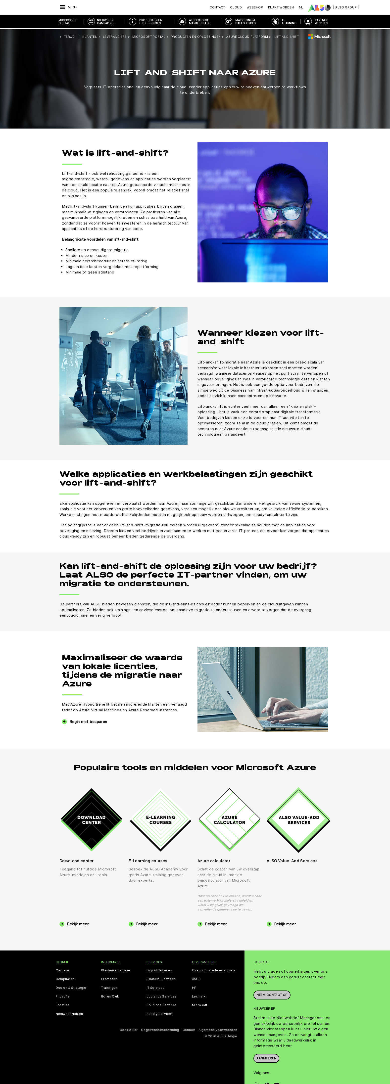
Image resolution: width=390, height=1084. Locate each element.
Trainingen (109, 987)
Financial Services (161, 978)
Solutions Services (161, 1004)
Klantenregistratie (115, 970)
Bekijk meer (78, 923)
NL (301, 7)
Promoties (109, 978)
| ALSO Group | (346, 7)
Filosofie (63, 996)
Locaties (63, 1004)
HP (194, 987)
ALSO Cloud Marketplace (199, 21)
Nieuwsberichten (69, 1013)
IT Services (155, 987)
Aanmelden (266, 1057)
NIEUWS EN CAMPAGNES (106, 21)
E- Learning (289, 21)
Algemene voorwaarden (217, 1029)
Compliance (65, 978)
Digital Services (159, 970)
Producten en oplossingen (150, 21)
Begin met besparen (88, 721)
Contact (217, 7)
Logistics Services (161, 996)
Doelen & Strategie (71, 987)
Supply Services (159, 1013)
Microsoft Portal (67, 22)
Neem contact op (272, 994)
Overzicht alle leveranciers (214, 970)
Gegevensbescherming (160, 1029)
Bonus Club (110, 996)
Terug (69, 36)
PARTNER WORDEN (321, 21)
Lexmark (199, 996)
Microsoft (199, 1004)
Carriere (62, 970)
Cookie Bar (129, 1029)
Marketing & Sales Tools (245, 21)
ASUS (196, 978)
